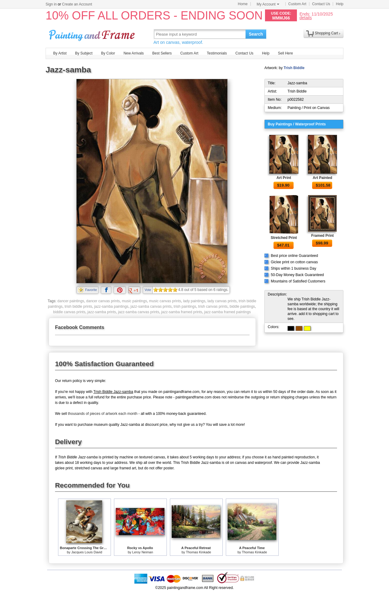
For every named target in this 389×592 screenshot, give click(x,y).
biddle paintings (242, 306)
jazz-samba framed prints (181, 312)
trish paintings (185, 306)
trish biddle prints (78, 306)
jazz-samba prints (102, 312)
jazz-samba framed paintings (227, 312)
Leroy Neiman (142, 552)
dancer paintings (70, 301)
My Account (268, 4)
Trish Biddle (294, 68)
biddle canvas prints (69, 312)
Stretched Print (284, 238)
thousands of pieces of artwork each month (102, 414)
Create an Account (77, 4)
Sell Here (285, 53)
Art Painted (322, 178)
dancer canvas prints (103, 301)
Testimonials (217, 53)
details (305, 17)
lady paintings (194, 301)
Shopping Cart (326, 33)
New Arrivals (133, 53)
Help (339, 4)
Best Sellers (162, 53)
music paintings (134, 301)
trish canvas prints (213, 306)
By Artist (60, 53)
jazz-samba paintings (111, 306)
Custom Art (297, 4)
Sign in (51, 4)
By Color (108, 53)
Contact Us (321, 4)
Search (256, 34)
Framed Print (322, 235)
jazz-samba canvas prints (150, 306)
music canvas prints (165, 301)
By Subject (83, 53)
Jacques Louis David (86, 552)
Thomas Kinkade (198, 552)
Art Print (284, 178)
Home (243, 4)
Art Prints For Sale (92, 34)
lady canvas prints (221, 301)
